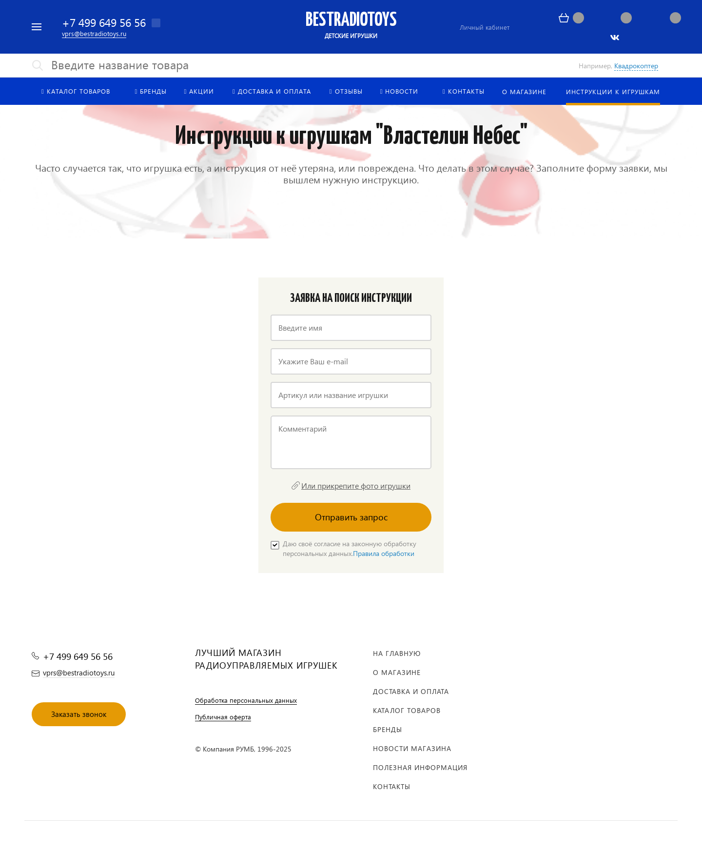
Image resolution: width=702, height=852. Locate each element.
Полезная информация (420, 767)
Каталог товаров (407, 710)
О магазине (397, 672)
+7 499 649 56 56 (104, 22)
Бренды (387, 729)
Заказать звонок (78, 714)
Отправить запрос (351, 517)
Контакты (391, 786)
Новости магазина (412, 748)
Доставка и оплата (411, 691)
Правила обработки (383, 553)
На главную (397, 653)
